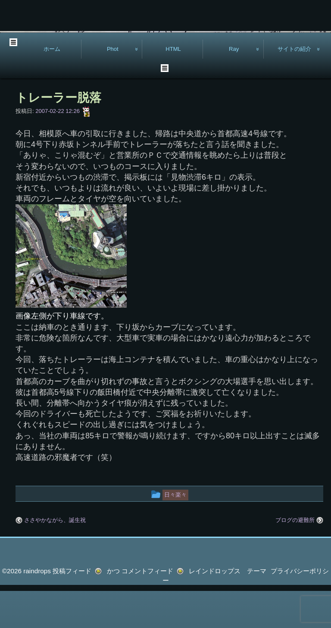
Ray (234, 86)
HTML (173, 86)
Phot (113, 86)
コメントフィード (147, 608)
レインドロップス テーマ (227, 608)
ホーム (52, 86)
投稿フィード (72, 608)
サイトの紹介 (294, 86)
